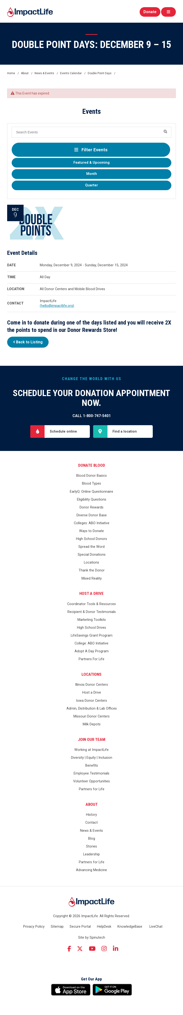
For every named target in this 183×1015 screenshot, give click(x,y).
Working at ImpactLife (91, 750)
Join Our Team (91, 739)
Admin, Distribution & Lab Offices (91, 708)
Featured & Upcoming (91, 163)
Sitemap (57, 927)
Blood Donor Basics (91, 476)
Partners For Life (91, 659)
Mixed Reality (91, 578)
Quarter (91, 185)
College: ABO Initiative (91, 643)
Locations (91, 562)
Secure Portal (80, 927)
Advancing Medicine (91, 870)
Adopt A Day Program (92, 651)
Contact (91, 823)
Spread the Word (91, 547)
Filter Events (90, 149)
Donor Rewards (91, 507)
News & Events (91, 831)
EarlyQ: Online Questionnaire (91, 492)
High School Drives (91, 628)
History (91, 815)
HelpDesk (104, 927)
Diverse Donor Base (91, 515)
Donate (150, 12)
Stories (91, 846)
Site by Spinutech (91, 938)
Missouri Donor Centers (91, 716)
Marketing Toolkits (91, 620)
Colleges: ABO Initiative (91, 523)
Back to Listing (28, 342)
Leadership (91, 854)
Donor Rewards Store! (92, 330)
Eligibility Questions (91, 499)
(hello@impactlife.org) (57, 306)
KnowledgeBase (129, 927)
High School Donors (91, 539)
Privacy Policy (34, 927)
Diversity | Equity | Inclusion (91, 758)
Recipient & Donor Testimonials (91, 612)
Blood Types (91, 483)
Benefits (91, 766)
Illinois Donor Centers (91, 685)
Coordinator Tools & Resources (91, 604)
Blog (91, 839)
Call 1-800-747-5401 (91, 415)
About (92, 804)
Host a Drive (91, 593)
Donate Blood (91, 465)
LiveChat (156, 927)
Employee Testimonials (91, 773)
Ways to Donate (91, 531)
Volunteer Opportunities (91, 781)
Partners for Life (91, 789)
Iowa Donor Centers (91, 701)
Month (91, 174)
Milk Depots (92, 724)
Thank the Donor (92, 570)
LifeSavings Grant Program (91, 635)
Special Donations (92, 555)
